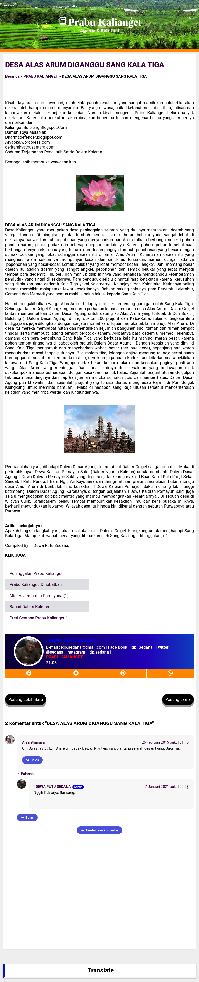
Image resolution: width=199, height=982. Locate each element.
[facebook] (28, 673)
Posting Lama (178, 699)
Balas (35, 760)
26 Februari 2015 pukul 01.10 (165, 742)
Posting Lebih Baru (25, 699)
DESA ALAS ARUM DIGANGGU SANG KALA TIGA (84, 65)
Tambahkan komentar (101, 830)
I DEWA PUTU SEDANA (52, 787)
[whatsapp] (170, 673)
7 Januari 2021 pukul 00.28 (167, 787)
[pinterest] (123, 673)
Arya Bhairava (33, 742)
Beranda (12, 76)
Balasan (27, 774)
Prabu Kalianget (104, 22)
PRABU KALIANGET (41, 76)
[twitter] (76, 673)
